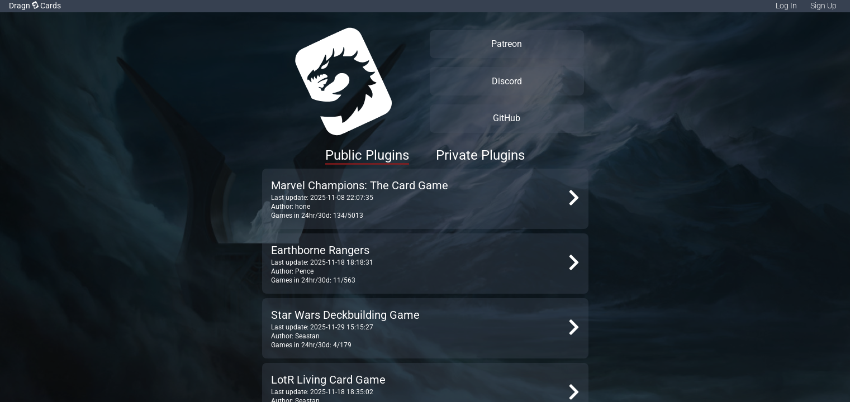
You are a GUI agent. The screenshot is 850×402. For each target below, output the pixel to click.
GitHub (506, 118)
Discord (507, 81)
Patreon (506, 44)
